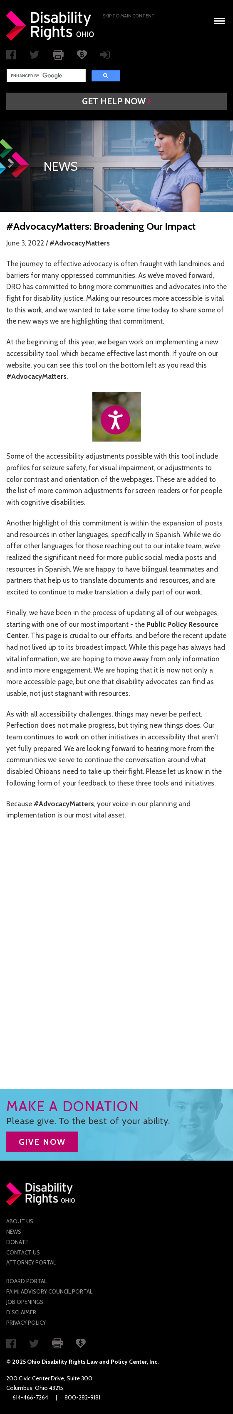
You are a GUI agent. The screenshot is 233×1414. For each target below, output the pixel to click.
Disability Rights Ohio (50, 26)
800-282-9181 (82, 1397)
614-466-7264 (30, 1397)
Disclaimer (21, 1312)
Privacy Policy (26, 1322)
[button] (116, 101)
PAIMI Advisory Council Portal (49, 1291)
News (13, 1231)
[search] (45, 75)
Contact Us (23, 1252)
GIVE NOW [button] (42, 1142)
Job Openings (24, 1302)
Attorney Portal (31, 1262)
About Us (19, 1221)
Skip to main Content (129, 16)
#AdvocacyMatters (80, 243)
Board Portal (26, 1281)
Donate (17, 1242)
